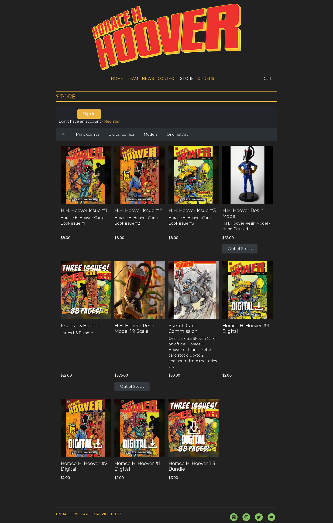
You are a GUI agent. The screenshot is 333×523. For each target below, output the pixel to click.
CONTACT (167, 78)
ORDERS (205, 78)
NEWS (148, 78)
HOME (117, 78)
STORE (187, 78)
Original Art (177, 134)
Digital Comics (121, 134)
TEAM (132, 78)
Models (150, 134)
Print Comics (87, 134)
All (64, 134)
